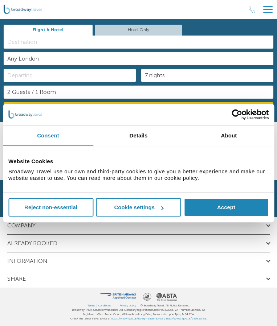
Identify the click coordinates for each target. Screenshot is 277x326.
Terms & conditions (99, 305)
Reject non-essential (50, 207)
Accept (226, 207)
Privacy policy (127, 305)
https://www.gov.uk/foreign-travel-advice (137, 318)
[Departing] (70, 75)
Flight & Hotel (48, 29)
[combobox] (138, 42)
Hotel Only (138, 29)
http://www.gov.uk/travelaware (186, 318)
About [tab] (229, 135)
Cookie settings (138, 207)
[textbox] (142, 42)
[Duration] (207, 75)
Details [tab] (139, 135)
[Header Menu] (268, 9)
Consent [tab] (48, 135)
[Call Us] (252, 10)
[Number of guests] (138, 92)
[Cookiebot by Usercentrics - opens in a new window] (237, 114)
